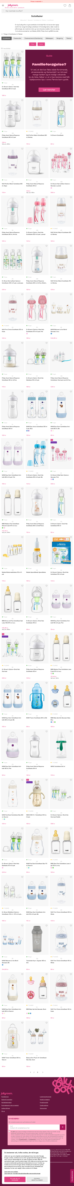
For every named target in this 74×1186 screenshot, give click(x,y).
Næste (43, 1072)
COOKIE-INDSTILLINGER (37, 1179)
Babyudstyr (23, 20)
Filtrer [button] (32, 44)
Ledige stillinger (5, 1108)
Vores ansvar (43, 1108)
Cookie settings (44, 1105)
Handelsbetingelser (6, 1102)
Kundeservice (5, 1097)
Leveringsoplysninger (45, 1097)
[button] (3, 5)
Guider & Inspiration (6, 1099)
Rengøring (60, 38)
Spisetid (30, 20)
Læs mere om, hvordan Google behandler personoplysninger (22, 1173)
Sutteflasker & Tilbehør (40, 20)
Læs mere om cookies (11, 1172)
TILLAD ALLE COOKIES (15, 1179)
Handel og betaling (45, 1099)
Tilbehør (68, 38)
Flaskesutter (17, 38)
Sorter (41, 44)
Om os (3, 1111)
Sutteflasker (50, 20)
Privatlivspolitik (44, 1102)
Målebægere (49, 38)
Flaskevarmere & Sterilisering (33, 38)
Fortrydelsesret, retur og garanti (10, 1105)
